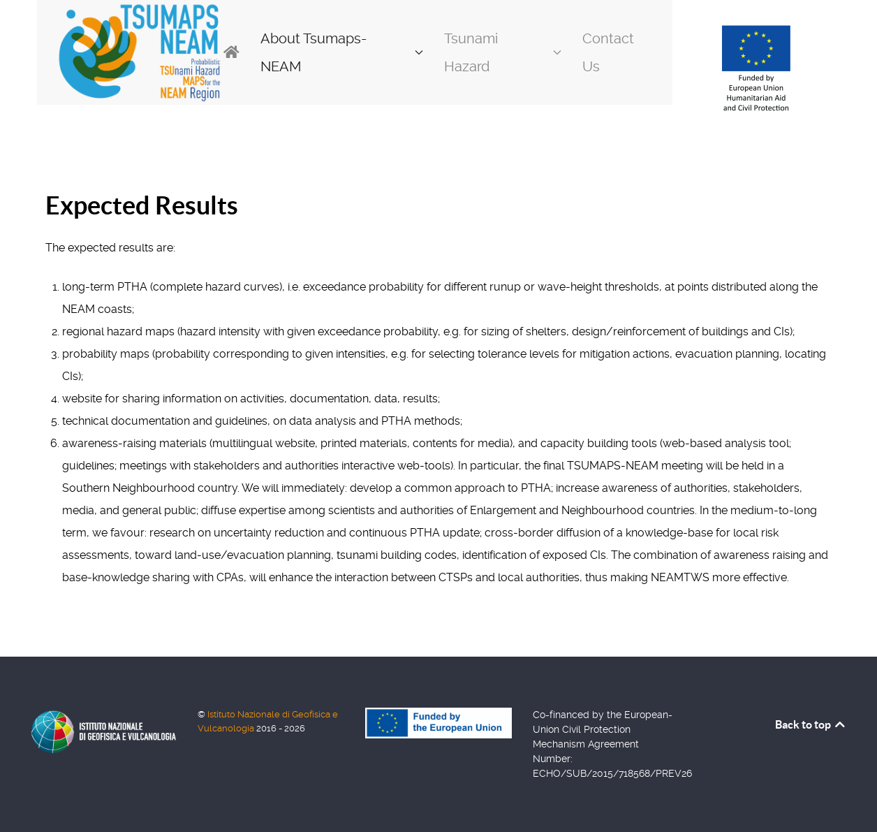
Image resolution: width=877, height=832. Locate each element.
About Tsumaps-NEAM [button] (341, 52)
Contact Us (608, 52)
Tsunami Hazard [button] (503, 52)
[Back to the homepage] (138, 52)
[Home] (231, 52)
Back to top (811, 724)
